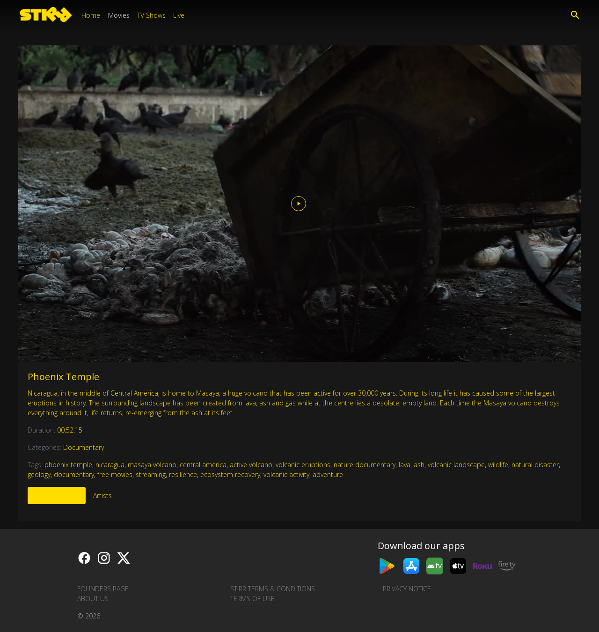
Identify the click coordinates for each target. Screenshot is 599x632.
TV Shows (151, 15)
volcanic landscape (456, 464)
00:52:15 (69, 430)
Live (178, 15)
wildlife (498, 464)
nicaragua (109, 464)
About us (93, 598)
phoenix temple (68, 464)
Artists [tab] (102, 495)
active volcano (251, 464)
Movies (119, 15)
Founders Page (103, 588)
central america (203, 464)
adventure (328, 474)
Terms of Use (252, 598)
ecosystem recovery (230, 474)
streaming (151, 474)
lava (404, 464)
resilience (183, 474)
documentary (74, 474)
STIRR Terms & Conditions (272, 588)
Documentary (83, 447)
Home (90, 15)
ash (419, 464)
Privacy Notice (407, 588)
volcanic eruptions (303, 464)
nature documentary (364, 464)
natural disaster (535, 464)
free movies (114, 474)
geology (39, 474)
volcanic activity (286, 474)
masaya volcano (152, 464)
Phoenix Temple (63, 376)
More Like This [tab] (56, 495)
